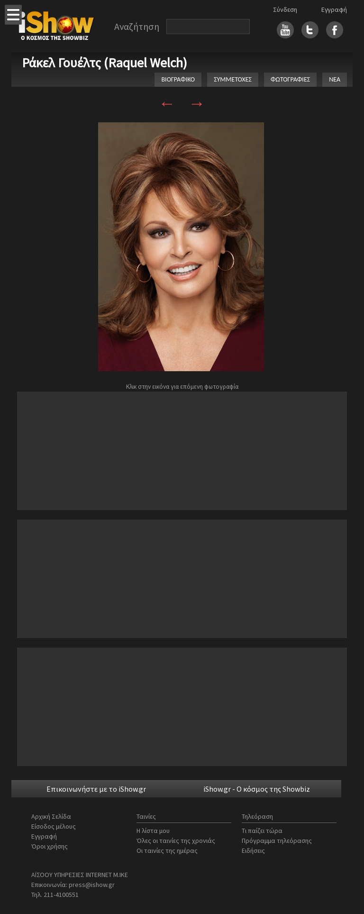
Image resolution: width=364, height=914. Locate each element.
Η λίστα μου (153, 830)
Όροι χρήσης (49, 846)
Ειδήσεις (253, 850)
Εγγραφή (334, 9)
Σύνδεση (285, 9)
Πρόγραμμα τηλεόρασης (277, 840)
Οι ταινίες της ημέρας (167, 850)
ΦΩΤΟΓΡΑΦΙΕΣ (290, 79)
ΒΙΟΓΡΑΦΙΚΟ (178, 79)
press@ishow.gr (92, 884)
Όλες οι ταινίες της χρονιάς (175, 840)
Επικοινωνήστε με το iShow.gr (96, 789)
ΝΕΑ (334, 79)
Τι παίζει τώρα (262, 830)
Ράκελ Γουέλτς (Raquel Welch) (104, 62)
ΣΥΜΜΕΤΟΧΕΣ (233, 79)
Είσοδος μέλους (53, 826)
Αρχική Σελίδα (51, 816)
